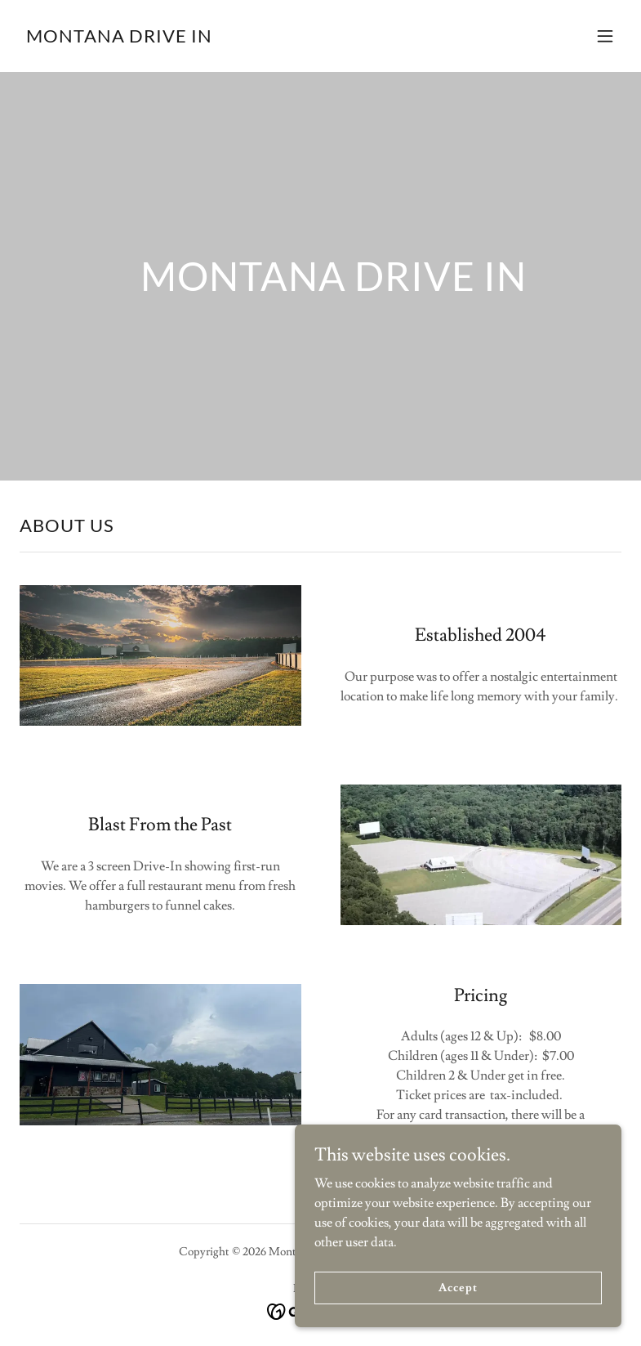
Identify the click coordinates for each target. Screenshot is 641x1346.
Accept (457, 1310)
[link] (119, 38)
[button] (605, 36)
